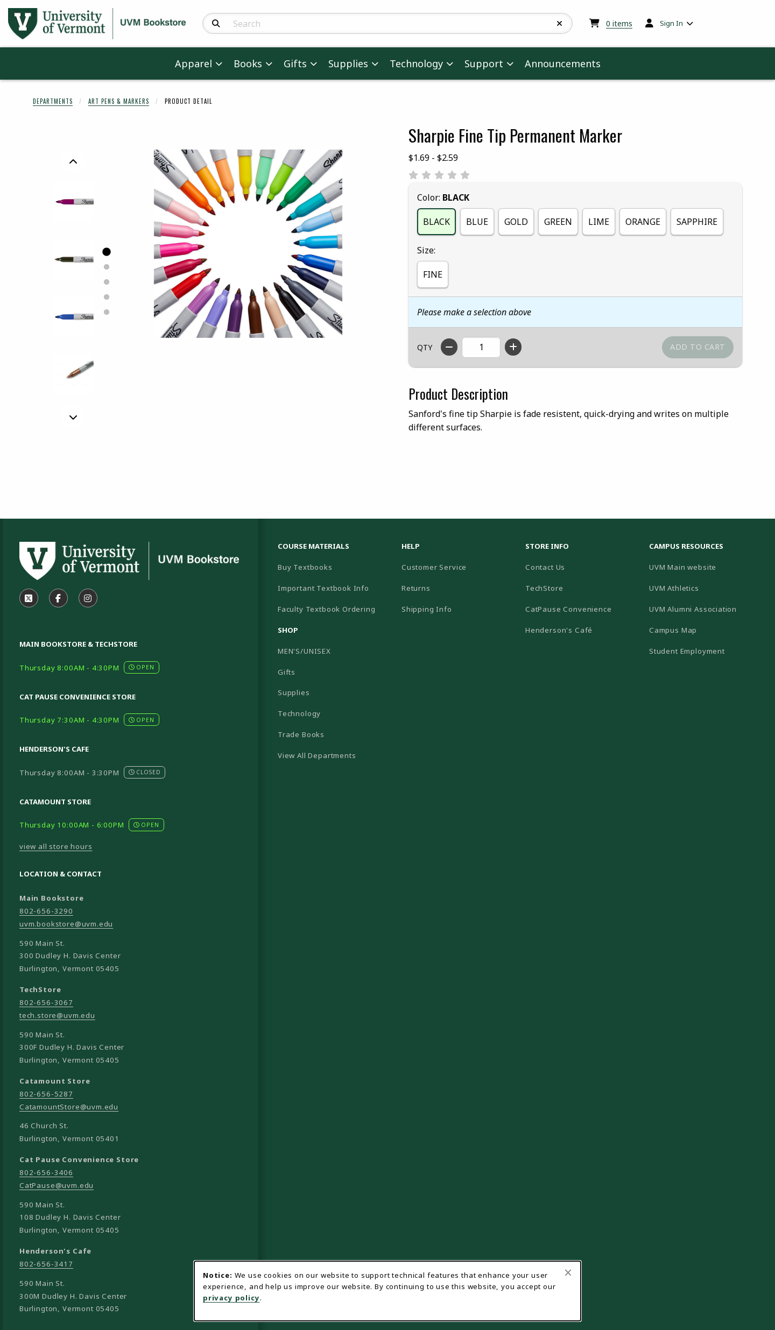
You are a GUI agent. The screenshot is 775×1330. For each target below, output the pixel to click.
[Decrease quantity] (449, 347)
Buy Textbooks (305, 567)
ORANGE (642, 222)
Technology (299, 713)
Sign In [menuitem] (671, 23)
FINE (432, 274)
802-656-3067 (46, 1002)
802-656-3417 (46, 1264)
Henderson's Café (559, 630)
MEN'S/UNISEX (304, 651)
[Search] (216, 24)
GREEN (558, 222)
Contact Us (545, 567)
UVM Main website (706, 567)
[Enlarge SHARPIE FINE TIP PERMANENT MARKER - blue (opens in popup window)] (73, 316)
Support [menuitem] (483, 63)
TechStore (544, 588)
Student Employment (706, 651)
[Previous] (73, 162)
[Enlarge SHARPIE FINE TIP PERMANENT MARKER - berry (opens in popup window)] (73, 201)
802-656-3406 (46, 1172)
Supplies (294, 692)
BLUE (477, 222)
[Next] (73, 417)
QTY (424, 347)
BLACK (436, 222)
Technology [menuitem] (416, 63)
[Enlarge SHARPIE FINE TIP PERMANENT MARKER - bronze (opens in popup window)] (73, 374)
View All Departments (317, 755)
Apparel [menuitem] (193, 63)
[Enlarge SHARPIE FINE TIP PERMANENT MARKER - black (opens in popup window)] (73, 259)
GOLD (516, 222)
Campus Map (706, 630)
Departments (53, 101)
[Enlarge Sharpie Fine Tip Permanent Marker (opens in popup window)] (248, 244)
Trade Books (301, 734)
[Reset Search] (560, 24)
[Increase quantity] (513, 347)
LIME (598, 222)
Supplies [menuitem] (348, 63)
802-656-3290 (46, 911)
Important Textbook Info (323, 588)
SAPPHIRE (697, 222)
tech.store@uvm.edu (57, 1015)
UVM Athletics (706, 588)
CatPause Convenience (568, 609)
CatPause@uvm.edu (56, 1185)
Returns (416, 588)
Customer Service (434, 567)
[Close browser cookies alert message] (568, 1272)
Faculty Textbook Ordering (327, 609)
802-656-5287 (46, 1094)
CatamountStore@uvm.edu (68, 1107)
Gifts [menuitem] (295, 63)
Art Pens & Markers (118, 101)
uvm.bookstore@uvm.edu (66, 924)
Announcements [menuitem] (563, 63)
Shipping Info (426, 609)
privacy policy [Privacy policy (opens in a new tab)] (231, 1298)
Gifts (286, 672)
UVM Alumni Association (706, 609)
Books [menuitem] (248, 63)
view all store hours (56, 846)
